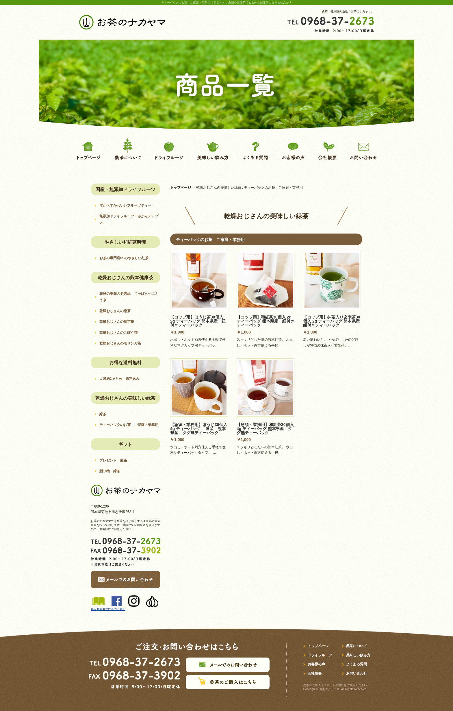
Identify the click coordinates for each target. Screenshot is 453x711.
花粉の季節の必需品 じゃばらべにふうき (128, 297)
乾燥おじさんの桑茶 (116, 311)
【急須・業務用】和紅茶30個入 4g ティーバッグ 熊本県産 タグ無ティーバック (265, 428)
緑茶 (102, 414)
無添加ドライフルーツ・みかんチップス (128, 219)
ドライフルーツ (320, 655)
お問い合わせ (356, 673)
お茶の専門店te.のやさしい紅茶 (123, 258)
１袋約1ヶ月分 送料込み (119, 379)
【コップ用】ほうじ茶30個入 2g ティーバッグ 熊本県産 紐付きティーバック (198, 321)
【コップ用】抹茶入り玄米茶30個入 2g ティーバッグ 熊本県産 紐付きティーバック (333, 321)
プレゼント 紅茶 (113, 460)
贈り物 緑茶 (109, 471)
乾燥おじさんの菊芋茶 (118, 322)
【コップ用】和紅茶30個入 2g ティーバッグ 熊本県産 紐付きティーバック (265, 321)
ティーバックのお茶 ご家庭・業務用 (128, 425)
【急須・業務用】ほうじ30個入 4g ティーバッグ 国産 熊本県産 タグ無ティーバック (198, 428)
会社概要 (315, 673)
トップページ (180, 188)
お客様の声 (316, 664)
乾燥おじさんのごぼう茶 (118, 333)
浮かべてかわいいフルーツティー (125, 205)
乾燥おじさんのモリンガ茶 (121, 343)
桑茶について (356, 646)
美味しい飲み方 (358, 655)
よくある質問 (356, 664)
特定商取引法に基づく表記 (108, 609)
